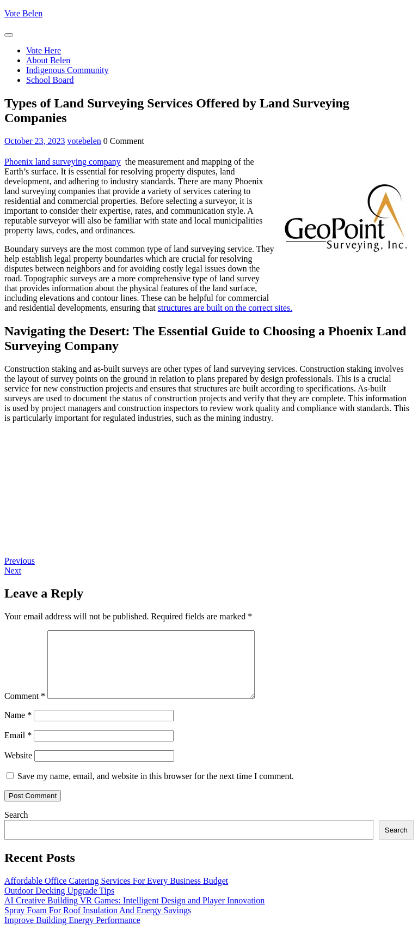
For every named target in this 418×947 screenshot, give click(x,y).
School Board (50, 80)
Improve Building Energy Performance (72, 933)
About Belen (48, 60)
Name (18, 728)
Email (18, 748)
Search (16, 828)
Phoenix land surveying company (62, 161)
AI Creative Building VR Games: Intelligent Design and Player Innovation (134, 913)
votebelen (84, 141)
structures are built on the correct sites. (225, 307)
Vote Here (43, 50)
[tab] (8, 35)
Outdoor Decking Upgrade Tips (59, 903)
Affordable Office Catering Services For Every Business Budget (116, 893)
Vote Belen (23, 13)
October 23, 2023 (34, 141)
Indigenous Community (67, 70)
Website (18, 768)
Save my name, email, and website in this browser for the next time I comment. (155, 789)
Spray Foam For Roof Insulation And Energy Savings (97, 923)
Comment (24, 709)
